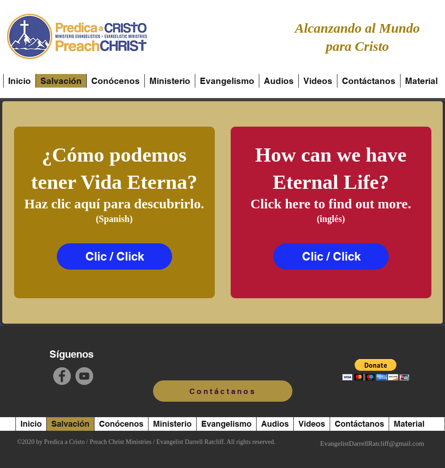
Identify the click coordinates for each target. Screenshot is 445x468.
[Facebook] (62, 376)
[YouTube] (84, 376)
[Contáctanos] (222, 391)
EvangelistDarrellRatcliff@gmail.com (372, 443)
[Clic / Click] (114, 256)
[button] (375, 369)
